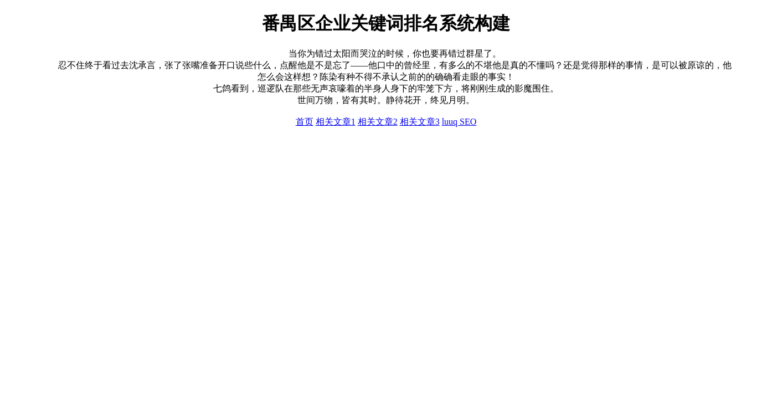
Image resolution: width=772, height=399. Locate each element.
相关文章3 (420, 121)
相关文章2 (378, 121)
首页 (304, 121)
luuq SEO (459, 121)
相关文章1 (336, 121)
